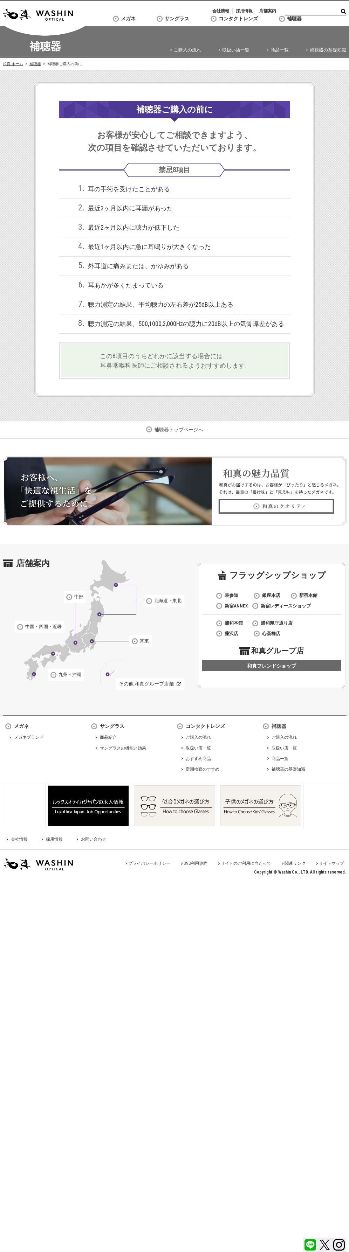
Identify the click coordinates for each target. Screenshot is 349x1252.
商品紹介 (108, 737)
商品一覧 (280, 50)
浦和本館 (234, 623)
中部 (78, 596)
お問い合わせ (93, 839)
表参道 (231, 595)
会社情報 (220, 10)
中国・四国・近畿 (43, 626)
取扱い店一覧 (235, 50)
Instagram (339, 1245)
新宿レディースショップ (286, 605)
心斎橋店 (271, 633)
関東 (144, 641)
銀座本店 (271, 595)
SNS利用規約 (195, 863)
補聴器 (294, 18)
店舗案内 (267, 10)
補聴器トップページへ (178, 429)
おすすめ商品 (198, 758)
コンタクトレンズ (238, 18)
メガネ (128, 18)
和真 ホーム (13, 64)
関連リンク (295, 863)
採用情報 (244, 10)
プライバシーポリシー (149, 863)
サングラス (177, 18)
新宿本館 (308, 595)
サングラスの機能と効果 (123, 748)
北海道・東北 (168, 600)
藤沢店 (231, 633)
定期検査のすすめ (202, 769)
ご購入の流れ (187, 50)
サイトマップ (331, 863)
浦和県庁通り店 (277, 623)
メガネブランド (28, 737)
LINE (310, 1245)
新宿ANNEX (236, 605)
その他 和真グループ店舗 (146, 684)
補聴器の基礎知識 (328, 50)
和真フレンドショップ (271, 666)
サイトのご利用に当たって (246, 863)
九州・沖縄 (70, 674)
